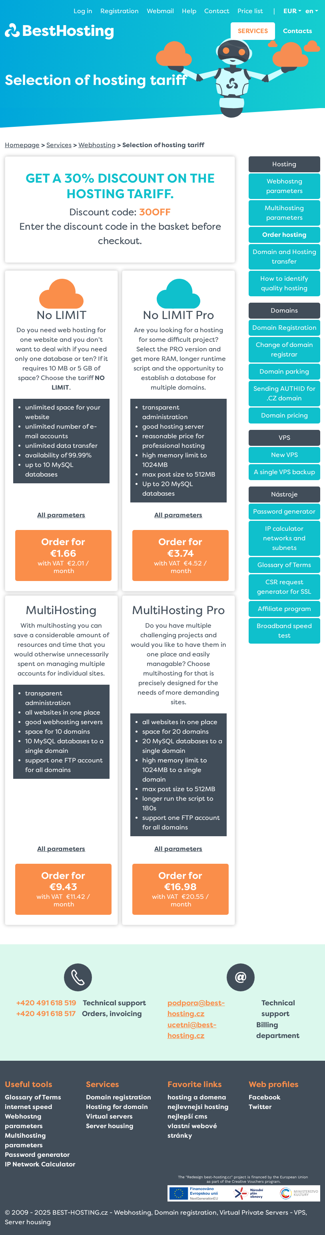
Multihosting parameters (284, 212)
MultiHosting (61, 610)
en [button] (309, 11)
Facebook (265, 1097)
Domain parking (284, 371)
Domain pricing (284, 415)
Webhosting (97, 145)
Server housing (110, 1126)
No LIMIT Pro (178, 315)
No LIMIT (61, 315)
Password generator (284, 511)
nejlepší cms (187, 1116)
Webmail (160, 11)
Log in (83, 11)
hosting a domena (196, 1097)
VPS (284, 437)
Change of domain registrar (284, 349)
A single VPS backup (284, 472)
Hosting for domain (117, 1107)
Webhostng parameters (284, 186)
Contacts (297, 31)
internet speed (28, 1107)
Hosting (284, 164)
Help (189, 11)
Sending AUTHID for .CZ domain (284, 393)
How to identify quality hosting (284, 283)
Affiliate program (284, 609)
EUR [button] (290, 11)
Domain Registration (284, 327)
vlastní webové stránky (192, 1130)
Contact (216, 11)
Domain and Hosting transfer (284, 256)
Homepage (22, 145)
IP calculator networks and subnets (284, 538)
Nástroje (284, 494)
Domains (284, 310)
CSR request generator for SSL (284, 586)
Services (253, 31)
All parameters (61, 515)
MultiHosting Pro (178, 610)
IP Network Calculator (40, 1164)
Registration (119, 11)
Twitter (260, 1107)
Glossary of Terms (284, 565)
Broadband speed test (284, 630)
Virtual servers (109, 1116)
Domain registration (118, 1097)
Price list (250, 11)
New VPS (284, 455)
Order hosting (284, 234)
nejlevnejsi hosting (198, 1107)
